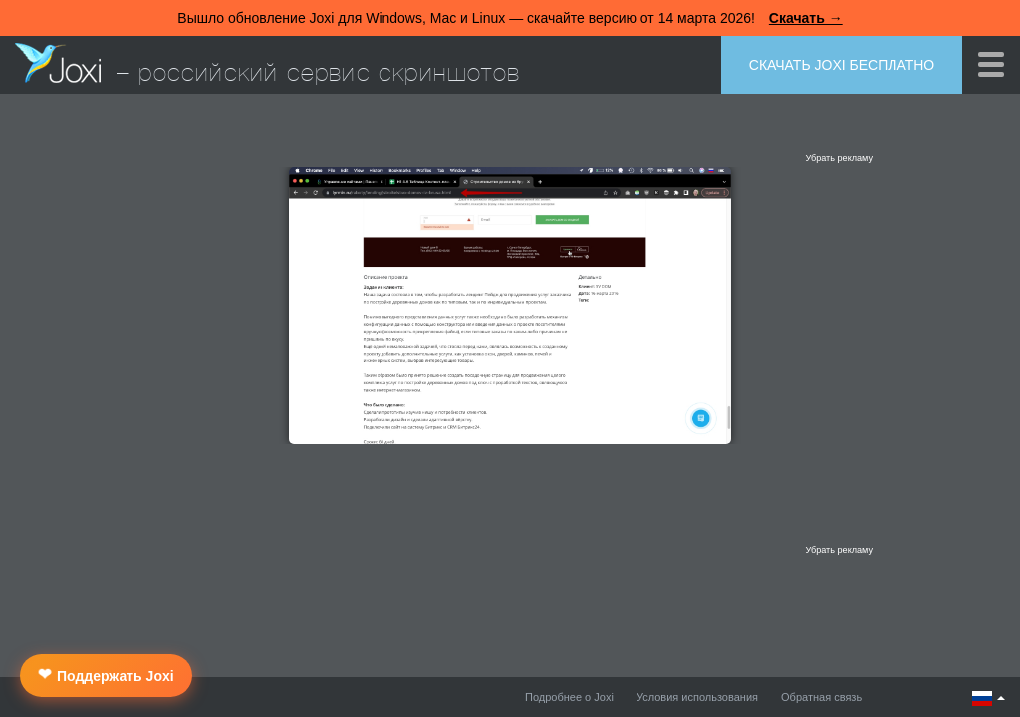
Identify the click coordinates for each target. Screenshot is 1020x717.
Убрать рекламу (839, 158)
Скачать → (806, 18)
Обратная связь (821, 697)
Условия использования (697, 697)
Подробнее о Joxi (569, 697)
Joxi (58, 63)
